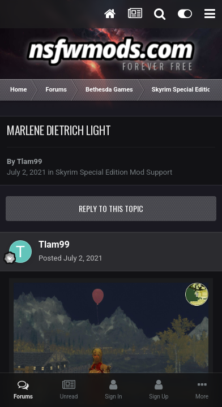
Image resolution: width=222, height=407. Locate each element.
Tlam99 (29, 161)
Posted (71, 258)
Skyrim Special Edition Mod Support (114, 172)
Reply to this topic (111, 208)
